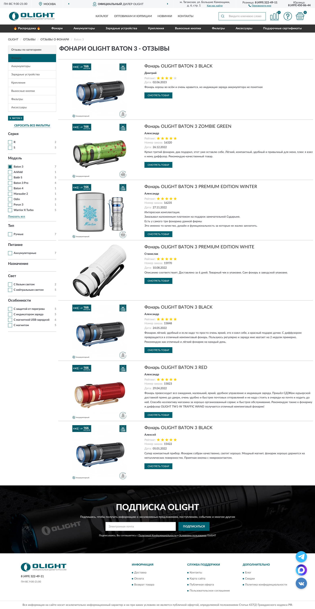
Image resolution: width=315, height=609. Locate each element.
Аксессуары (244, 28)
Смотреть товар (158, 95)
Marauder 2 (21, 193)
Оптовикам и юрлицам (133, 16)
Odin (17, 199)
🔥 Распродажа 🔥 (27, 28)
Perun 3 (18, 204)
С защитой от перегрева (29, 309)
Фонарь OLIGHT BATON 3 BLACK (178, 66)
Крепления (156, 28)
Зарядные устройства (121, 28)
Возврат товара (144, 584)
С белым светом (24, 284)
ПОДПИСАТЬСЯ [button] (194, 526)
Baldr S (18, 177)
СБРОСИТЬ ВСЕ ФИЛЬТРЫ (32, 125)
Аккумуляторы (84, 28)
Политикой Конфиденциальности (157, 535)
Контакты (185, 16)
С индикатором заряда (28, 314)
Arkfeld (18, 172)
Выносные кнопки (188, 28)
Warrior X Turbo (24, 210)
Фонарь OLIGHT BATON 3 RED (175, 367)
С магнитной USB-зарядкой (31, 319)
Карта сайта (197, 578)
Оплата (139, 578)
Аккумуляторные (25, 253)
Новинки (165, 16)
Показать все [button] (16, 216)
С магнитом (21, 325)
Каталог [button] (102, 16)
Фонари (57, 28)
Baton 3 (18, 166)
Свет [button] (12, 276)
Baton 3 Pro (21, 183)
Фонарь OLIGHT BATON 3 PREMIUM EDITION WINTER (200, 186)
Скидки (250, 578)
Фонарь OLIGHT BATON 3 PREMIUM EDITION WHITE (199, 247)
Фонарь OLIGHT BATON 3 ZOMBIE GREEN (187, 126)
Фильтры (218, 28)
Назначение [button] (18, 264)
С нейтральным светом (29, 290)
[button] (260, 5)
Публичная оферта (202, 584)
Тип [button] (11, 226)
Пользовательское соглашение (210, 590)
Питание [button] (15, 245)
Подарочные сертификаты (282, 28)
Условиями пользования (193, 535)
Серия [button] (13, 134)
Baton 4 (18, 188)
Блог (248, 572)
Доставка (140, 572)
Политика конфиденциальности (266, 584)
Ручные (18, 234)
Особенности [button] (19, 300)
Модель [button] (15, 158)
